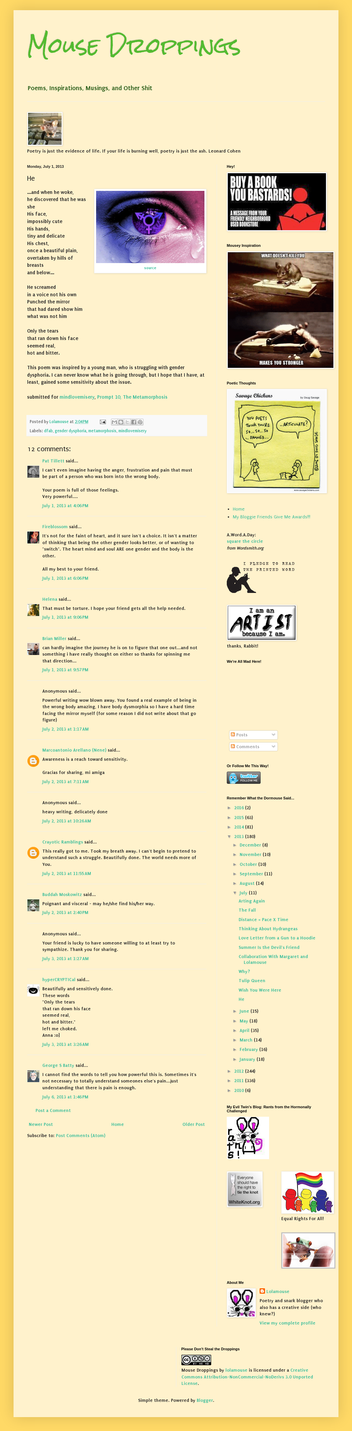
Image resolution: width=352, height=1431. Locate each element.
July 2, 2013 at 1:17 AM (65, 729)
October (249, 864)
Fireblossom (55, 526)
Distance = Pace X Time (263, 919)
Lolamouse (277, 1291)
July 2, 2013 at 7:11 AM (65, 781)
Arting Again (252, 900)
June (245, 1011)
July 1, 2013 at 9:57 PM (65, 669)
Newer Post (41, 1124)
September (252, 873)
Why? (244, 971)
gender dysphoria (70, 431)
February (249, 1049)
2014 (239, 827)
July (244, 892)
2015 (239, 817)
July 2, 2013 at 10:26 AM (66, 820)
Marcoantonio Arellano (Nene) (74, 750)
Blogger (205, 1400)
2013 (239, 836)
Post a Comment (53, 1110)
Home (117, 1124)
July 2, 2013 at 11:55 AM (66, 873)
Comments (245, 746)
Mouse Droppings (134, 45)
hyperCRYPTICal (58, 979)
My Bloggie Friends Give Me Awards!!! (271, 516)
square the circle (245, 541)
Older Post (193, 1124)
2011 (239, 1080)
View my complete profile (287, 1323)
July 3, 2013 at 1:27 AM (65, 958)
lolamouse (236, 1370)
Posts (239, 734)
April (245, 1030)
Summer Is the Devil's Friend (269, 947)
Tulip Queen (252, 980)
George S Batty (58, 1065)
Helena (49, 599)
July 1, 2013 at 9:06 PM (65, 617)
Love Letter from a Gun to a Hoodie (277, 937)
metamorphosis (102, 431)
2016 (239, 807)
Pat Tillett (53, 460)
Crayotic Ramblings (62, 841)
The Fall (247, 910)
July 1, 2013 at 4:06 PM (65, 505)
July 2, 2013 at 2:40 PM (65, 912)
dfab (48, 431)
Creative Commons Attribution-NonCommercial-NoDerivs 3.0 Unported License (247, 1377)
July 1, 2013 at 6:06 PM (65, 578)
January (248, 1059)
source (150, 267)
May (244, 1020)
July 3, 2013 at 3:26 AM (65, 1044)
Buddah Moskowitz (62, 894)
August (248, 883)
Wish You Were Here (260, 990)
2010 (239, 1090)
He (241, 999)
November (251, 854)
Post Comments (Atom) (80, 1135)
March (247, 1039)
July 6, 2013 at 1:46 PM (65, 1096)
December (251, 845)
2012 (239, 1071)
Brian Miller (54, 638)
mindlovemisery (77, 397)
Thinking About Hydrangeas (268, 928)
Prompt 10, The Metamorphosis (132, 397)
